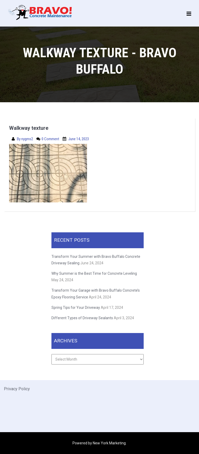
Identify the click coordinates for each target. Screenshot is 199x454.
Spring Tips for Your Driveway (75, 307)
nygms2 (27, 139)
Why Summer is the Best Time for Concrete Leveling (94, 273)
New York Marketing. (110, 443)
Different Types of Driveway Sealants (82, 318)
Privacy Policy (17, 388)
